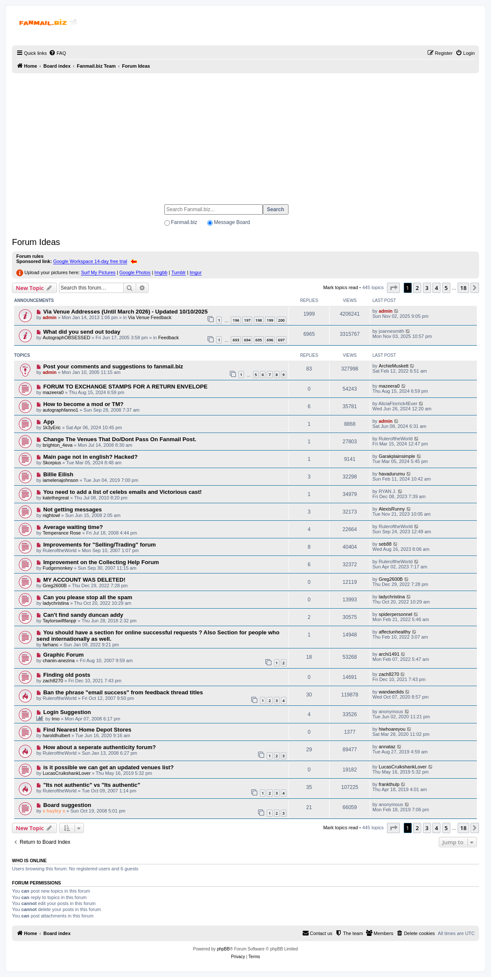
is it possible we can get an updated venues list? (108, 767)
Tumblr (178, 272)
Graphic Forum (63, 654)
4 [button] (436, 288)
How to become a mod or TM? (83, 404)
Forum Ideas (36, 242)
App (48, 421)
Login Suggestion (67, 712)
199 (270, 320)
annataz (387, 746)
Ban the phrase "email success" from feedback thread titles (123, 692)
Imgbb (161, 272)
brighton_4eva (58, 445)
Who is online (29, 860)
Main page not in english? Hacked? (90, 457)
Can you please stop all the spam (87, 597)
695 (259, 340)
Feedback (168, 337)
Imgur (196, 272)
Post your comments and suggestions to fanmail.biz (113, 366)
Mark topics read (340, 287)
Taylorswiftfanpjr (60, 620)
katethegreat (56, 497)
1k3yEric (52, 427)
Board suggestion (67, 805)
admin (50, 317)
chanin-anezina (59, 660)
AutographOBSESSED (66, 337)
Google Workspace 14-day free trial (90, 261)
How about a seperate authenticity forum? (99, 747)
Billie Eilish (58, 474)
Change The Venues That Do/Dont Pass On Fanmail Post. (119, 439)
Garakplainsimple (397, 456)
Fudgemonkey (58, 568)
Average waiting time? (73, 527)
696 (270, 340)
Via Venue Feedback (149, 317)
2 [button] (417, 288)
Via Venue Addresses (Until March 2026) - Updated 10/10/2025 (125, 311)
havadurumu (392, 473)
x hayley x (54, 810)
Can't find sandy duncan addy (83, 615)
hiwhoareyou (392, 729)
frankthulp (389, 784)
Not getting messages (72, 509)
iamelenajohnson (60, 480)
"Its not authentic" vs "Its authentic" (91, 785)
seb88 (385, 544)
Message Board (232, 222)
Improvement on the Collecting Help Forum (101, 562)
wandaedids (391, 691)
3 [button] (427, 288)
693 (235, 340)
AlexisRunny (392, 508)
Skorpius (52, 462)
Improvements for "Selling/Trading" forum (99, 544)
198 (259, 320)
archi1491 (389, 654)
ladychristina (56, 603)
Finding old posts (66, 675)
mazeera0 (53, 392)
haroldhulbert (56, 735)
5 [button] (446, 288)
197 (247, 320)
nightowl (51, 515)
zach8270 (53, 680)
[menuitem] (57, 53)
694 (247, 340)
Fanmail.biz (184, 222)
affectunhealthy (395, 631)
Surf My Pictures (98, 272)
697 (281, 340)
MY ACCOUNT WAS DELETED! (84, 580)
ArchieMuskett (394, 365)
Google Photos (135, 272)
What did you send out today (81, 332)
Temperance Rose (62, 532)
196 (235, 320)
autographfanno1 (60, 409)
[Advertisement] (245, 135)
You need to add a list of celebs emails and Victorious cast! (122, 492)
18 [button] (463, 288)
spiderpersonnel (395, 614)
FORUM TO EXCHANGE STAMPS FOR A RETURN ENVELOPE (125, 386)
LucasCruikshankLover (67, 773)
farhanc (51, 644)
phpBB (223, 949)
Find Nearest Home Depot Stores (87, 729)
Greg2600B (55, 585)
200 (281, 320)
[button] (393, 288)
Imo (56, 718)
